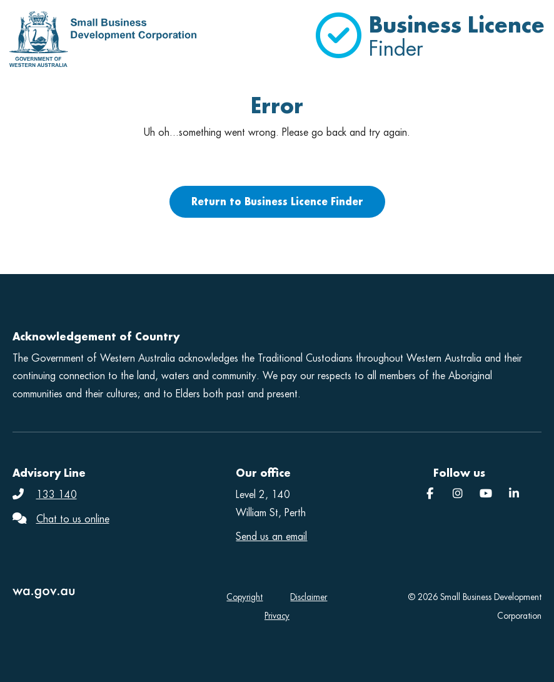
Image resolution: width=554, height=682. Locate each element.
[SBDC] (514, 494)
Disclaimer (308, 597)
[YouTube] (486, 494)
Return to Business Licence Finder (277, 201)
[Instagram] (458, 494)
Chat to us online (72, 519)
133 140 (56, 494)
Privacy (277, 616)
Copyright (244, 597)
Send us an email (271, 536)
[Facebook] (429, 494)
